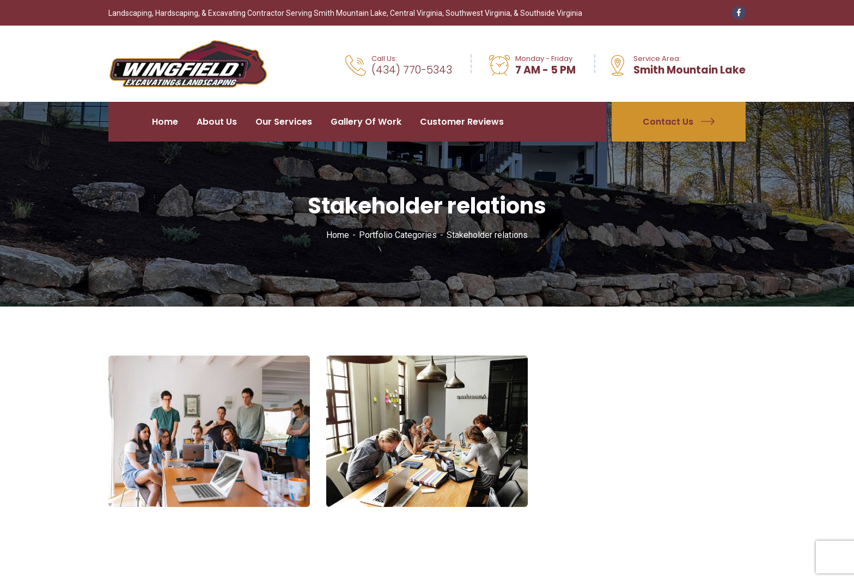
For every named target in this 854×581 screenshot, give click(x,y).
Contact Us (679, 121)
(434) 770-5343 (411, 70)
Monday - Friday (543, 58)
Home (337, 235)
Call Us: (384, 58)
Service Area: (657, 58)
